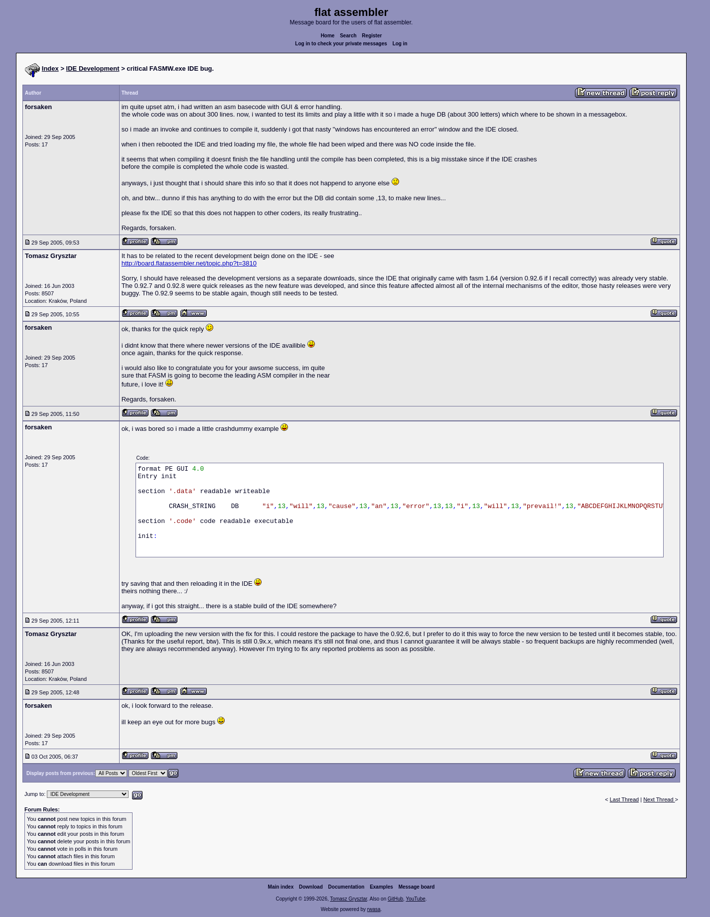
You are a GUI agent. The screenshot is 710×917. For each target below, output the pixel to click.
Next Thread (659, 799)
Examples (381, 887)
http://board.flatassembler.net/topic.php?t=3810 (189, 263)
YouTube (415, 899)
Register (372, 35)
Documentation (346, 887)
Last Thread (624, 799)
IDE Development (93, 68)
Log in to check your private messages (341, 43)
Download (311, 887)
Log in (400, 43)
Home (328, 35)
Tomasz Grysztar (348, 899)
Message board (417, 887)
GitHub (395, 899)
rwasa (374, 909)
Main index (281, 887)
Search (348, 35)
